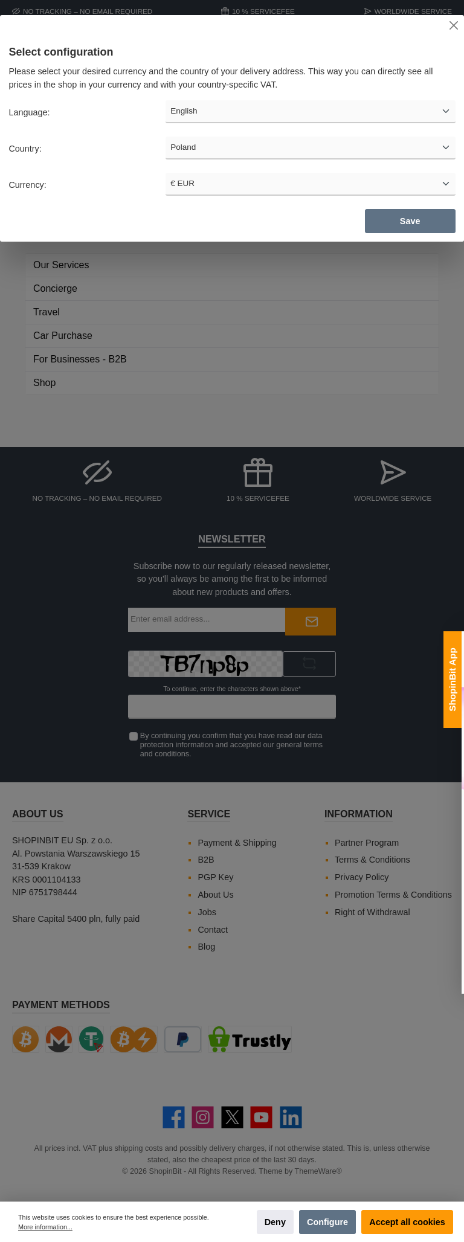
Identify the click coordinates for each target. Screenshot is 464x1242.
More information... (45, 1227)
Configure (327, 1222)
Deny (275, 1222)
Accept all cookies (407, 1222)
